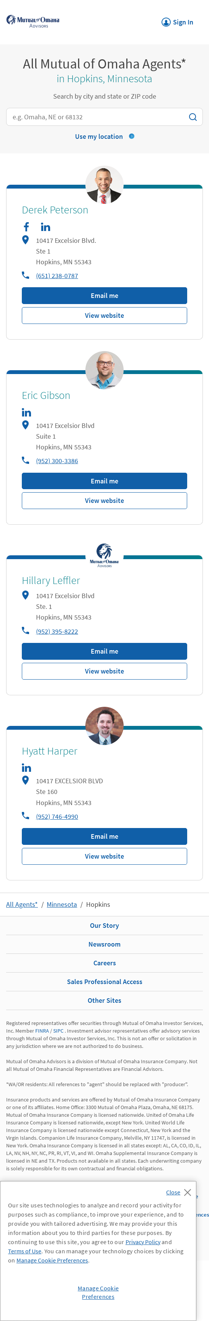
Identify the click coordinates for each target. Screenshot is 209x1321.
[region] (98, 1251)
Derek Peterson (55, 210)
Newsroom (104, 944)
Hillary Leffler (51, 580)
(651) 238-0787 (57, 275)
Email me (104, 295)
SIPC (58, 1030)
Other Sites (104, 1000)
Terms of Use (24, 1251)
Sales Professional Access (104, 981)
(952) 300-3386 (57, 460)
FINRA (42, 1030)
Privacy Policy (143, 1242)
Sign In (177, 19)
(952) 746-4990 (57, 816)
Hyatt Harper (49, 751)
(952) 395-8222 (57, 631)
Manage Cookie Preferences (52, 1260)
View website (104, 315)
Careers (104, 962)
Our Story (104, 925)
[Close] (180, 1190)
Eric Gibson (46, 395)
